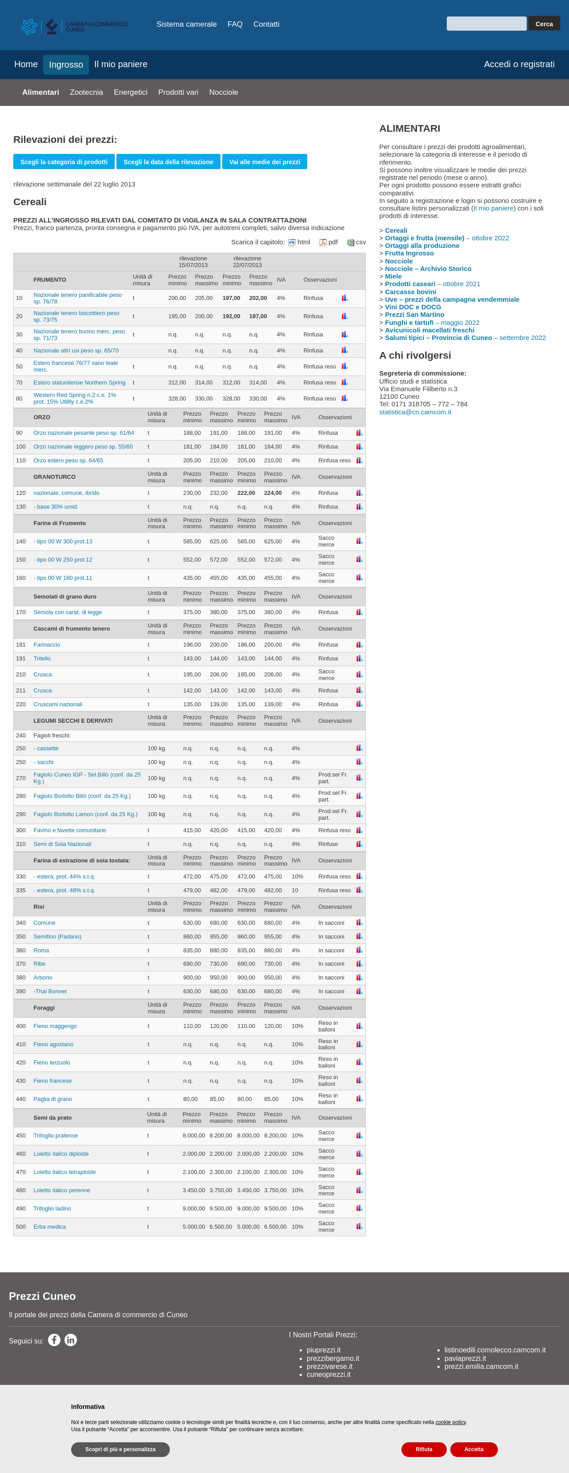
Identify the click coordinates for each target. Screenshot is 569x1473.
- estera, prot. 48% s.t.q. (65, 890)
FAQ (235, 24)
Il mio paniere (121, 64)
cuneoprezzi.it (329, 1374)
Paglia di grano (53, 1099)
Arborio (43, 977)
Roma (41, 950)
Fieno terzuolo (52, 1062)
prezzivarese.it (330, 1366)
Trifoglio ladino (52, 1208)
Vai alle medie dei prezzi (265, 162)
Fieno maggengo (55, 1026)
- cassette (46, 748)
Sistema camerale (186, 24)
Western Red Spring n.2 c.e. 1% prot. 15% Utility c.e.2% (75, 398)
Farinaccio (47, 644)
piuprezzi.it (324, 1350)
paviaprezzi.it (465, 1358)
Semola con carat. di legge (68, 612)
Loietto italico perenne (62, 1190)
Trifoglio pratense (56, 1135)
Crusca (43, 674)
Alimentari (40, 92)
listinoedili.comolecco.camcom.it (495, 1350)
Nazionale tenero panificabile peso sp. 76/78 (78, 298)
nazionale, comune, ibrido (67, 493)
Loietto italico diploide (61, 1153)
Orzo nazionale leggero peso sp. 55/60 (83, 446)
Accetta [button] (474, 1449)
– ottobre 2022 (447, 238)
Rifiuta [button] (424, 1449)
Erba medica (50, 1226)
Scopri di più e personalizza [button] (120, 1449)
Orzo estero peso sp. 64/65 (69, 460)
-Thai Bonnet (50, 991)
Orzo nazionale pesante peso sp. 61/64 (84, 432)
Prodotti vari (178, 92)
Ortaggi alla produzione (422, 245)
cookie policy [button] (451, 1422)
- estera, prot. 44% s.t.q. (65, 876)
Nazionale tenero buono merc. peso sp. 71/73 (79, 334)
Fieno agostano (54, 1044)
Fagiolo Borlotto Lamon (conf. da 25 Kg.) (86, 814)
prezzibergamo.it (333, 1358)
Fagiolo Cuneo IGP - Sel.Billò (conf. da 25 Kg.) (87, 778)
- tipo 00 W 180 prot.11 (63, 578)
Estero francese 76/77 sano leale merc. (76, 366)
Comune (45, 922)
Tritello (42, 658)
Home (26, 64)
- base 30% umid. (56, 506)
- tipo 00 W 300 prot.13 (63, 541)
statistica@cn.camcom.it (415, 412)
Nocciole (223, 92)
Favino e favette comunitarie (70, 830)
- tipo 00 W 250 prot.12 (63, 559)
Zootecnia (86, 92)
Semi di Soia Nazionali (63, 844)
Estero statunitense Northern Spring (80, 382)
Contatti (266, 24)
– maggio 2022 (432, 322)
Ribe (40, 963)
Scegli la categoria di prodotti (64, 162)
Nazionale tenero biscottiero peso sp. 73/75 (77, 316)
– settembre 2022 (465, 337)
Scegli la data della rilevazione (168, 162)
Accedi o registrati (519, 64)
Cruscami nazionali (58, 704)
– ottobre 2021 (432, 283)
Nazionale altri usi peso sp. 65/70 (76, 350)
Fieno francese (53, 1080)
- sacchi (44, 762)
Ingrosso (66, 64)
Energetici (131, 92)
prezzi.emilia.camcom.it (481, 1366)
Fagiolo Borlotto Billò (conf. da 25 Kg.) (82, 796)
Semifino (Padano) (58, 936)
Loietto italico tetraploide (65, 1172)
